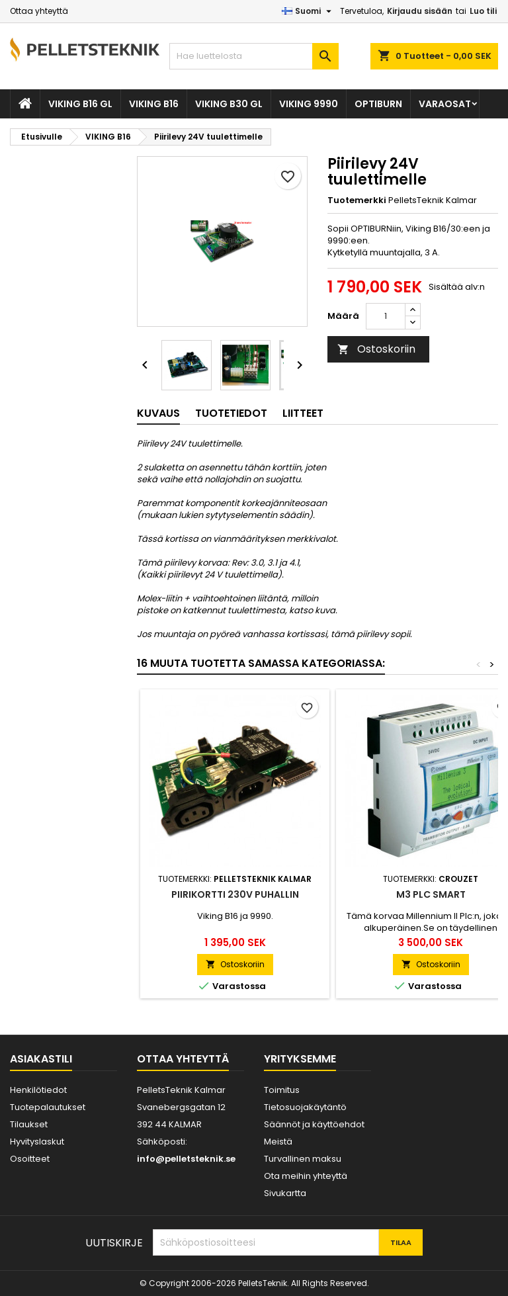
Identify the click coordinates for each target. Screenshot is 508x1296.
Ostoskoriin (376, 349)
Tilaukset (29, 1124)
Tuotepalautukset (47, 1107)
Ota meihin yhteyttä (305, 1176)
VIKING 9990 (308, 103)
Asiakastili (41, 1058)
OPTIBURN (378, 103)
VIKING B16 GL (80, 103)
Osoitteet (30, 1158)
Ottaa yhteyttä (39, 11)
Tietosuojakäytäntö (305, 1107)
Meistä (278, 1141)
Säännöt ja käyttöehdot (314, 1124)
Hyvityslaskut (37, 1141)
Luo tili (483, 11)
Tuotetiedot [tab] (231, 413)
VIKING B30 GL (229, 103)
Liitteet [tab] (302, 413)
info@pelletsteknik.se (186, 1158)
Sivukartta (285, 1193)
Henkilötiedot (38, 1090)
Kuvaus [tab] (158, 413)
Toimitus (282, 1090)
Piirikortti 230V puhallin (235, 894)
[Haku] (254, 56)
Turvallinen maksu (302, 1158)
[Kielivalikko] (308, 11)
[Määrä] (385, 316)
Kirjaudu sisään (419, 11)
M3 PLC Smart (431, 894)
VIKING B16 (154, 103)
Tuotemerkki (356, 200)
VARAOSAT (445, 103)
